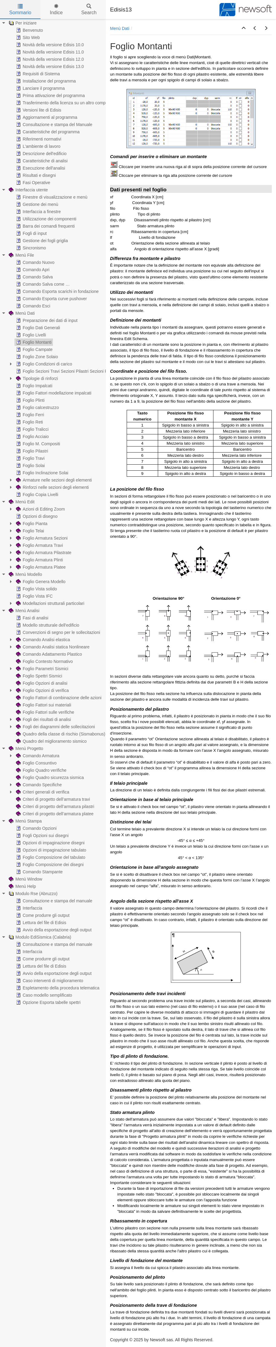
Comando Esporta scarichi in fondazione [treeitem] (57, 291)
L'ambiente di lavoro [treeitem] (37, 146)
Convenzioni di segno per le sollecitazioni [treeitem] (57, 632)
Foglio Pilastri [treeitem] (31, 451)
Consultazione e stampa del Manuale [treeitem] (53, 124)
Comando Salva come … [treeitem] (42, 284)
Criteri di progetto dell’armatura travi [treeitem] (52, 799)
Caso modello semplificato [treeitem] (43, 995)
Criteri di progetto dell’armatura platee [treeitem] (54, 813)
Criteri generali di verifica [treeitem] (42, 792)
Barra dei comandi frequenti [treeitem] (45, 226)
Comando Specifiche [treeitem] (38, 784)
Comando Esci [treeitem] (32, 306)
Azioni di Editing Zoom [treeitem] (40, 509)
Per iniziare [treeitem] (22, 23)
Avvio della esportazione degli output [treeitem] (53, 929)
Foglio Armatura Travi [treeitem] (39, 545)
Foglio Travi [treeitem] (29, 458)
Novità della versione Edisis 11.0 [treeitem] (49, 52)
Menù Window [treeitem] (25, 879)
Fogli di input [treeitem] (31, 233)
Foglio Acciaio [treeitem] (32, 436)
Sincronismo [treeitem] (30, 248)
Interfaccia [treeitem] (28, 908)
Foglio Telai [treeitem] (29, 530)
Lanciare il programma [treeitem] (40, 88)
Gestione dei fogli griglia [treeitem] (41, 240)
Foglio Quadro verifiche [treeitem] (41, 770)
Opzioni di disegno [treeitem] (36, 516)
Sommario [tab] (20, 9)
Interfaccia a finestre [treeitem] (38, 211)
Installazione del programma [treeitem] (45, 81)
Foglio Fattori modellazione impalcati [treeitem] (53, 393)
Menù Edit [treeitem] (21, 501)
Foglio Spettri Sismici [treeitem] (38, 676)
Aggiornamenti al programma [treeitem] (46, 117)
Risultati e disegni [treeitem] (35, 175)
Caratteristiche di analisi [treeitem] (41, 160)
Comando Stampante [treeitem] (39, 871)
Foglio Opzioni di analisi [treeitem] (41, 683)
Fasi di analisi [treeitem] (31, 618)
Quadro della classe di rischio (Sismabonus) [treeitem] (60, 734)
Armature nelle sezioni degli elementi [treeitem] (53, 480)
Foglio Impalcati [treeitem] (33, 385)
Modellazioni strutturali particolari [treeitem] (49, 603)
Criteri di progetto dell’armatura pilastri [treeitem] (54, 806)
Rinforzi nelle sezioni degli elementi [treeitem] (52, 487)
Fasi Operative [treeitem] (32, 182)
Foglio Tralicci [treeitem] (32, 429)
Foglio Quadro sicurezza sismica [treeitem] (49, 777)
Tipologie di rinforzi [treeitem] (36, 378)
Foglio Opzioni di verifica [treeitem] (42, 690)
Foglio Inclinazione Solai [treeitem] (41, 472)
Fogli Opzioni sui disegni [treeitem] (42, 835)
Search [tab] (89, 9)
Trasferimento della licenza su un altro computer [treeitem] (64, 102)
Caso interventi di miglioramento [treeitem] (49, 980)
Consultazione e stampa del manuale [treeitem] (53, 900)
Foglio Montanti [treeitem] (33, 342)
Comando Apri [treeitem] (32, 269)
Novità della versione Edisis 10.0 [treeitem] (49, 44)
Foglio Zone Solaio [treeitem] (36, 356)
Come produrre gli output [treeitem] (42, 915)
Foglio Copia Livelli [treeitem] (36, 494)
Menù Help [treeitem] (22, 886)
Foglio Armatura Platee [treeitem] (40, 567)
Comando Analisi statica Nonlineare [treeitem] (52, 647)
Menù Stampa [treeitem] (25, 821)
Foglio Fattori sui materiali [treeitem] (43, 705)
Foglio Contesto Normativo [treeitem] (44, 661)
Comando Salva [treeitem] (34, 277)
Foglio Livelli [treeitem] (30, 335)
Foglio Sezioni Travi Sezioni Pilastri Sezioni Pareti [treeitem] (65, 371)
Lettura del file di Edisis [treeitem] (40, 922)
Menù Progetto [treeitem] (25, 748)
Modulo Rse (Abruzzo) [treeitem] (32, 893)
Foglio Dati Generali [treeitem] (37, 327)
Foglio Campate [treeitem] (34, 349)
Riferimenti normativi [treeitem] (38, 139)
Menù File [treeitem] (21, 255)
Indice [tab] (56, 9)
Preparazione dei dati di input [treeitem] (46, 320)
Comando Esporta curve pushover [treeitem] (51, 298)
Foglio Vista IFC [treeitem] (34, 596)
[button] (243, 28)
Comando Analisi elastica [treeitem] (42, 639)
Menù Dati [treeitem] (21, 313)
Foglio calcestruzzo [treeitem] (37, 407)
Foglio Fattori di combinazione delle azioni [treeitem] (58, 697)
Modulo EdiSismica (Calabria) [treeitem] (39, 937)
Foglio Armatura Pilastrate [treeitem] (43, 552)
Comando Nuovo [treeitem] (34, 262)
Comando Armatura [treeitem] (37, 755)
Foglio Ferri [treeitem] (29, 414)
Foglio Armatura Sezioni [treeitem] (41, 538)
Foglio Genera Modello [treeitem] (40, 581)
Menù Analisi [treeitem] (23, 610)
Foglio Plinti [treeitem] (29, 400)
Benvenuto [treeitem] (29, 30)
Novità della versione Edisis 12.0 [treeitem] (49, 59)
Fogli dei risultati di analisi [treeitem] (43, 719)
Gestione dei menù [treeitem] (36, 204)
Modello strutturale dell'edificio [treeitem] (47, 625)
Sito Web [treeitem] (27, 37)
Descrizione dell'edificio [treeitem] (41, 153)
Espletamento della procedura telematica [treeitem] (57, 988)
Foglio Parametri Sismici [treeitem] (41, 668)
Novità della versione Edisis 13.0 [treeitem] (49, 66)
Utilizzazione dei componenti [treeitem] (45, 218)
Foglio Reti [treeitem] (29, 422)
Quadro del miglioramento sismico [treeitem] (51, 741)
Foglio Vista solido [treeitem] (36, 588)
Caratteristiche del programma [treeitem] (47, 131)
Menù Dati (119, 28)
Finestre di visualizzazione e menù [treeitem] (51, 197)
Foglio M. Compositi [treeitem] (37, 443)
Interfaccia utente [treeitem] (28, 189)
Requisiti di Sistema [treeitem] (37, 73)
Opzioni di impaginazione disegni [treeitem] (50, 842)
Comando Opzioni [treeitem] (36, 828)
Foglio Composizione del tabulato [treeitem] (50, 857)
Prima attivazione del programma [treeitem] (50, 95)
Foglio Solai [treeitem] (30, 465)
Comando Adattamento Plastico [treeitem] (48, 654)
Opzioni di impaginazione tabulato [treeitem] (50, 850)
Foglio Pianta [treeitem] (31, 523)
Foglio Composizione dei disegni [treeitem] (49, 864)
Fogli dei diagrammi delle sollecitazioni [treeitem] (55, 726)
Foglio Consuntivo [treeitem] (36, 763)
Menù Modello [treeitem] (25, 574)
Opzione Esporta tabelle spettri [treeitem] (47, 1002)
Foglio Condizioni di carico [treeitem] (43, 364)
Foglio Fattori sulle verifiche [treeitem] (44, 712)
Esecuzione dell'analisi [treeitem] (40, 168)
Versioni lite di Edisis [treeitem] (38, 110)
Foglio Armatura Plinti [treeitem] (39, 559)
